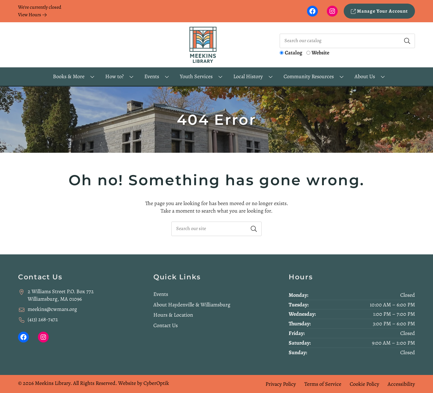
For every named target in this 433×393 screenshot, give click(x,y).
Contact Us (165, 325)
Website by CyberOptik (143, 383)
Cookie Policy (364, 384)
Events (160, 294)
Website (320, 52)
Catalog (293, 52)
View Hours (32, 14)
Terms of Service (322, 384)
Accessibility (401, 384)
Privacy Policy (281, 384)
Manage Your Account (379, 11)
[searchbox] (216, 229)
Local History (248, 76)
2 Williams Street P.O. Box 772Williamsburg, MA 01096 (61, 295)
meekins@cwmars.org (52, 309)
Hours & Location (173, 314)
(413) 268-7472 (43, 319)
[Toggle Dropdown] (92, 76)
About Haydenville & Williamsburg (191, 304)
